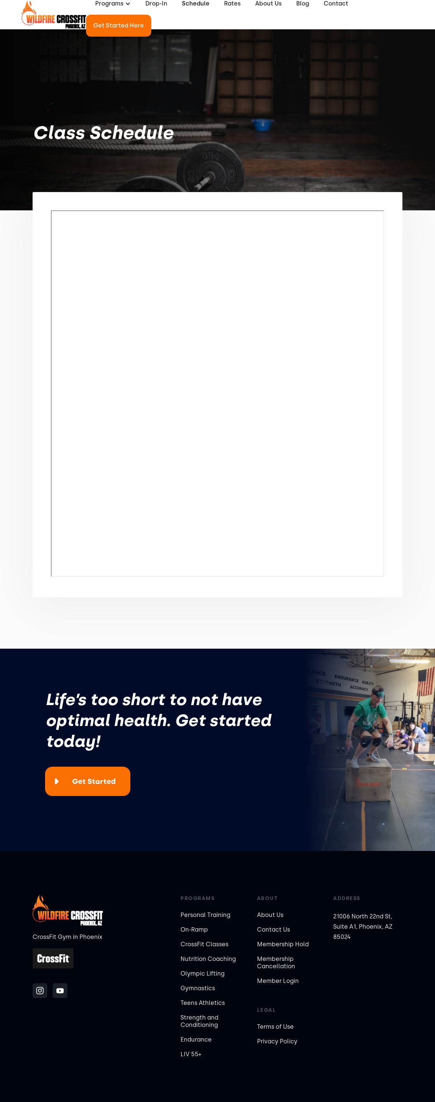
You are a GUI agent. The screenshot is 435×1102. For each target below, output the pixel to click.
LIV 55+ (191, 1054)
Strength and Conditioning (199, 1021)
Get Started (94, 781)
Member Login (278, 980)
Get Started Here (118, 25)
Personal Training (205, 914)
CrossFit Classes (204, 944)
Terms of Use (275, 1026)
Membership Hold (283, 944)
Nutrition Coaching (208, 958)
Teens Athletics (203, 1002)
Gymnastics (198, 988)
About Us (270, 914)
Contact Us (273, 929)
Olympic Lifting (202, 973)
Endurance (196, 1039)
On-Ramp (194, 929)
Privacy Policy (277, 1041)
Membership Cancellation (276, 962)
